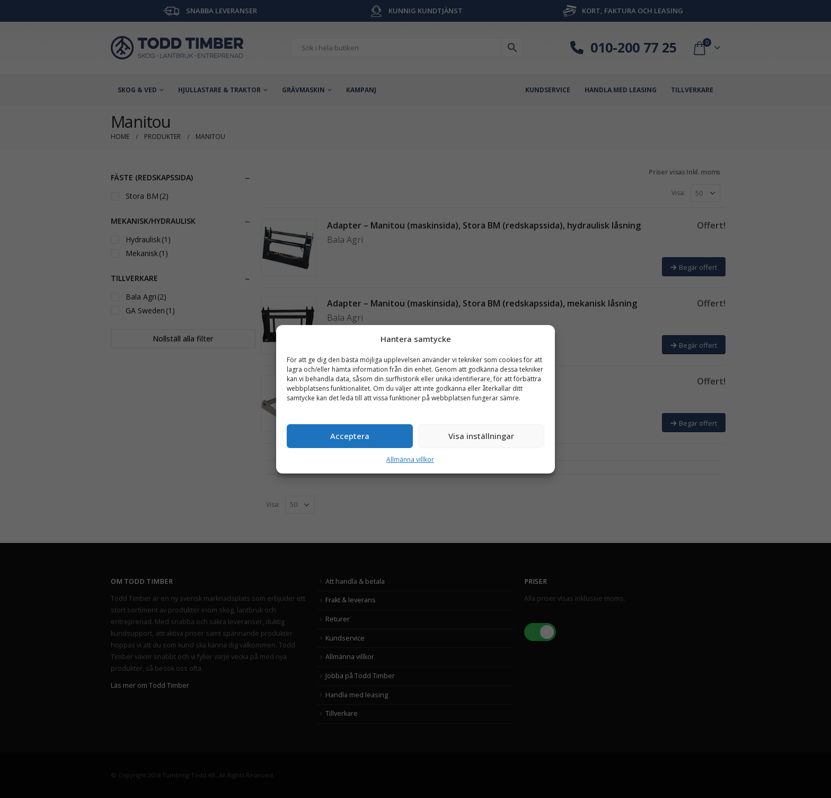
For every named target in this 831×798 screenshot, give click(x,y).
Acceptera (349, 436)
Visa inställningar (481, 436)
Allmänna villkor (410, 459)
